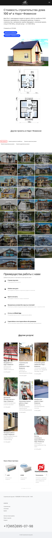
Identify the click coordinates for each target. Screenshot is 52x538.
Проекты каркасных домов (30, 141)
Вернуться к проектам (10, 32)
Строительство (7, 506)
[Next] (46, 475)
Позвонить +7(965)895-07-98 (12, 35)
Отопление (6, 508)
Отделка (5, 520)
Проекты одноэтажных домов (7, 144)
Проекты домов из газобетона (15, 141)
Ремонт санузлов (7, 518)
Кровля (5, 511)
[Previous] (5, 475)
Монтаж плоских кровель (9, 516)
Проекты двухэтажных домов (22, 144)
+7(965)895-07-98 (18, 526)
